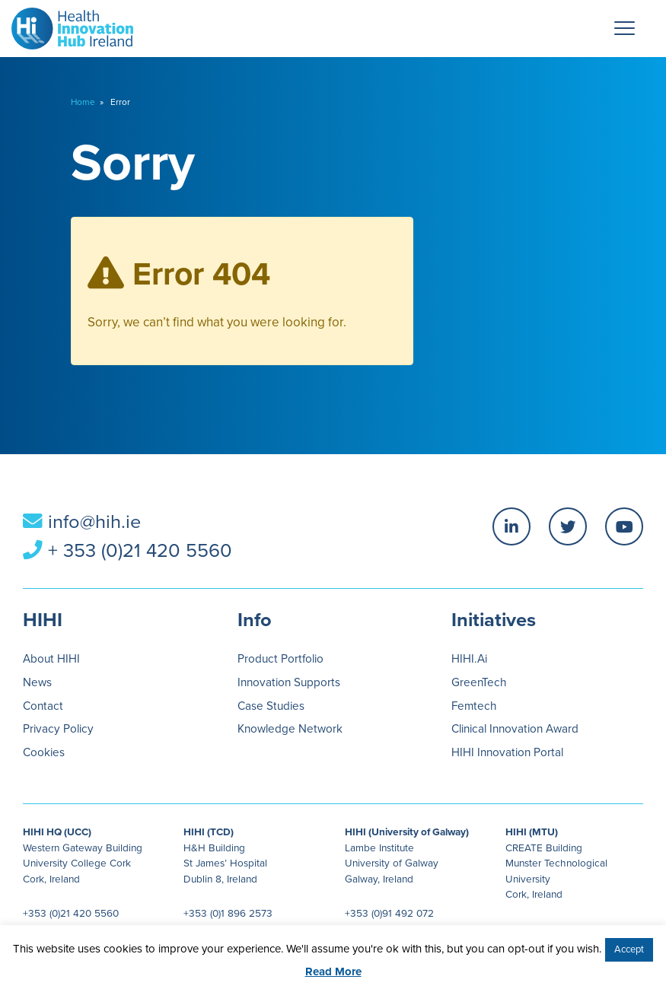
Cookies (44, 752)
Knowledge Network (290, 729)
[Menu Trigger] (624, 28)
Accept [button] (629, 949)
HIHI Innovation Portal (507, 752)
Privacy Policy (58, 729)
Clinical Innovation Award (514, 729)
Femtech (473, 706)
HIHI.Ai (469, 659)
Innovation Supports (288, 682)
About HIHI (51, 659)
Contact (43, 706)
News (37, 682)
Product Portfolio (280, 659)
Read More (333, 971)
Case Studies (270, 706)
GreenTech (478, 682)
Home (83, 102)
